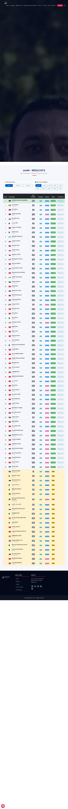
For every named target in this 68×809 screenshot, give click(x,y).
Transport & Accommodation (30, 5)
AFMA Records (19, 5)
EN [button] (64, 5)
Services (18, 584)
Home (7, 5)
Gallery (40, 5)
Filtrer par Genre (10, 197)
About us (18, 581)
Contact (45, 5)
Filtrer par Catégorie (41, 197)
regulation (53, 5)
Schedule (12, 5)
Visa (49, 5)
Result (60, 5)
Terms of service (19, 587)
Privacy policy (19, 589)
